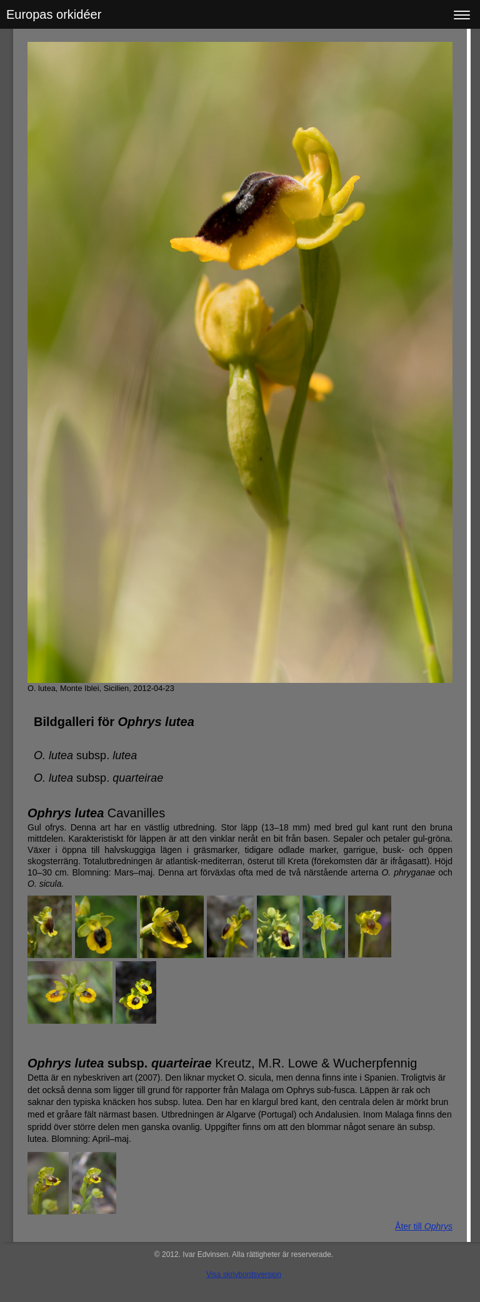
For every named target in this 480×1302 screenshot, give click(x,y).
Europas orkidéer (53, 14)
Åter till (423, 1226)
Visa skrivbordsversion (243, 1274)
